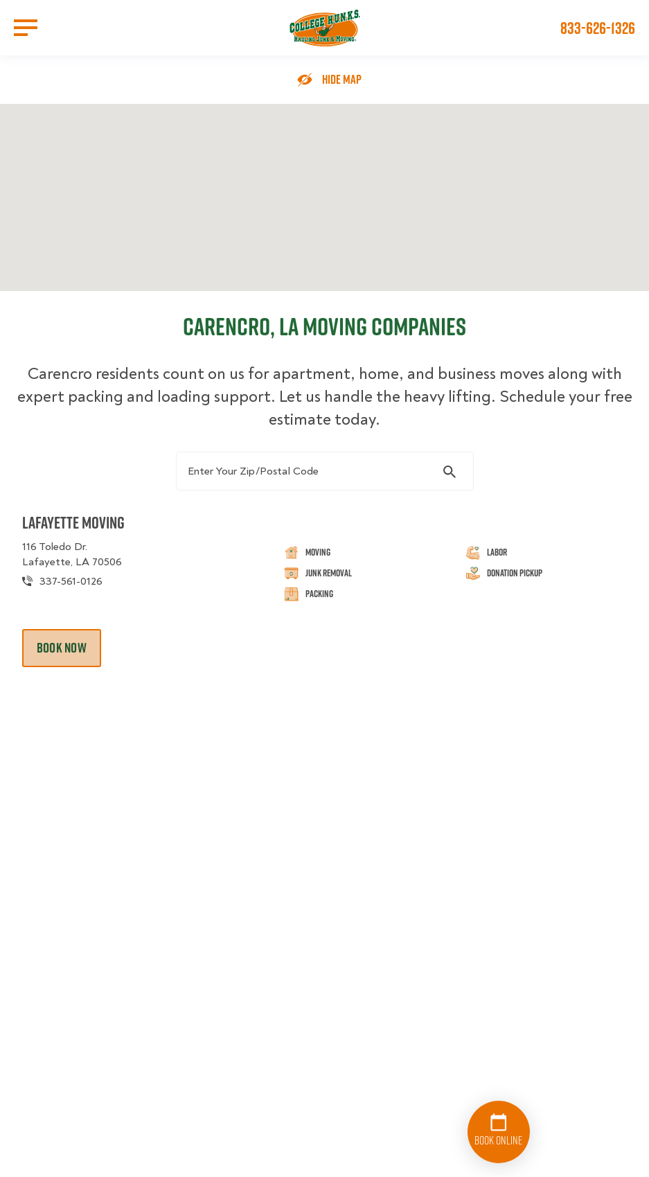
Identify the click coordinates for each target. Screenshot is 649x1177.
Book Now (62, 647)
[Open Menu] (25, 27)
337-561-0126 (71, 581)
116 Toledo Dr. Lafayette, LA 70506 (72, 554)
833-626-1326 (597, 27)
